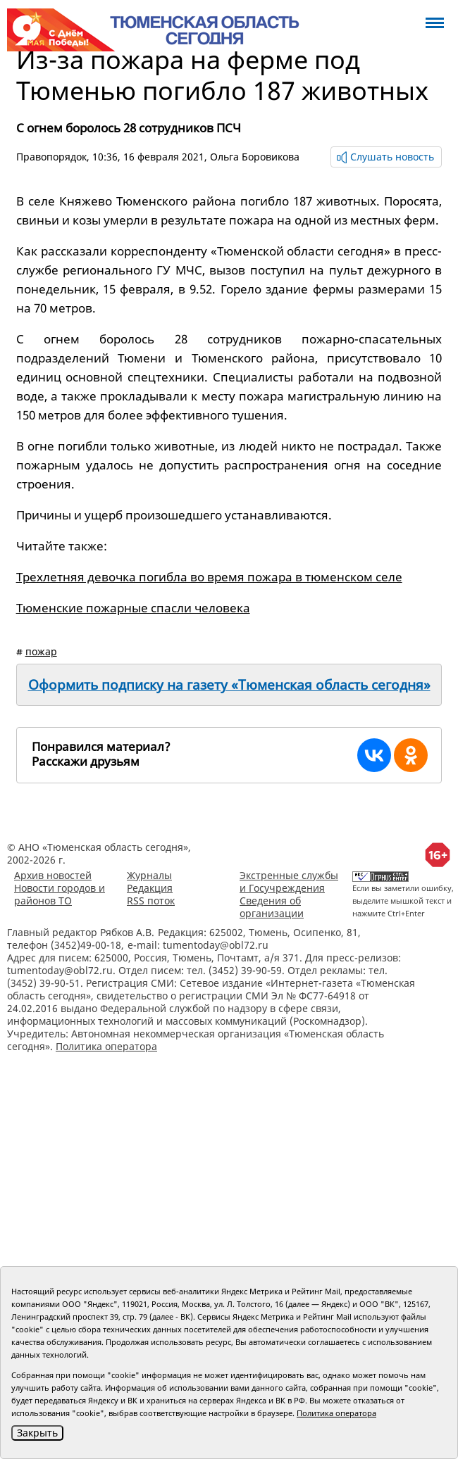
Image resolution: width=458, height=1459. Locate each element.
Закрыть (37, 1432)
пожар (41, 651)
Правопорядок (51, 156)
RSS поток (151, 900)
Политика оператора (106, 1046)
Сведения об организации (272, 907)
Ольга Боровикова (254, 156)
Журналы (149, 875)
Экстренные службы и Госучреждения (289, 882)
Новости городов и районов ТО (59, 894)
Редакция (150, 888)
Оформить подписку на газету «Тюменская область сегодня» (229, 685)
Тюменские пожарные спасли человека (133, 608)
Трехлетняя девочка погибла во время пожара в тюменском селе (209, 577)
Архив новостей (53, 875)
